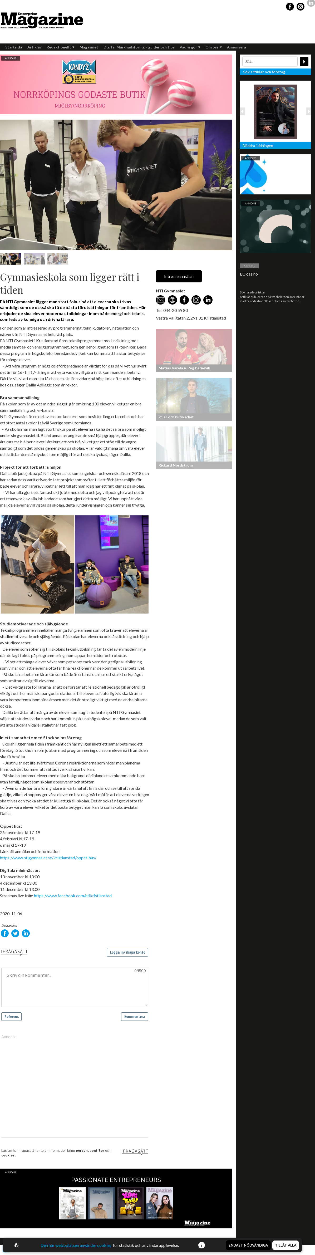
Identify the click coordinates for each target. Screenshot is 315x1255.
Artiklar (34, 47)
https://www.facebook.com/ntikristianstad (73, 895)
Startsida (13, 47)
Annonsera (236, 47)
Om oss (213, 47)
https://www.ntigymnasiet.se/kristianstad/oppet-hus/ (48, 857)
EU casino (249, 273)
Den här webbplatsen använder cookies (76, 1245)
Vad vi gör (190, 47)
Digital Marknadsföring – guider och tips (139, 47)
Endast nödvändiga (248, 1245)
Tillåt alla (285, 1245)
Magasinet (89, 47)
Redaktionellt (60, 47)
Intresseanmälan (179, 276)
